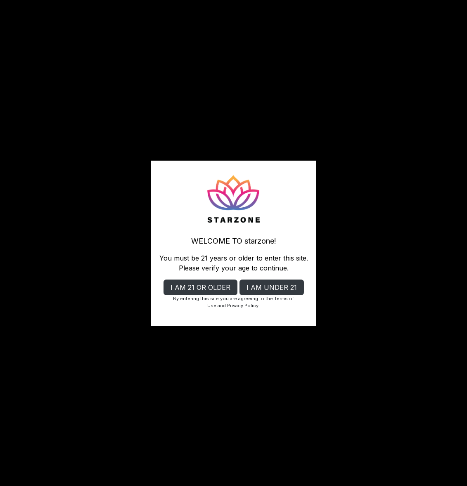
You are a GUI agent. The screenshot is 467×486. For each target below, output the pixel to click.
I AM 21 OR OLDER (200, 287)
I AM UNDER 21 (272, 287)
